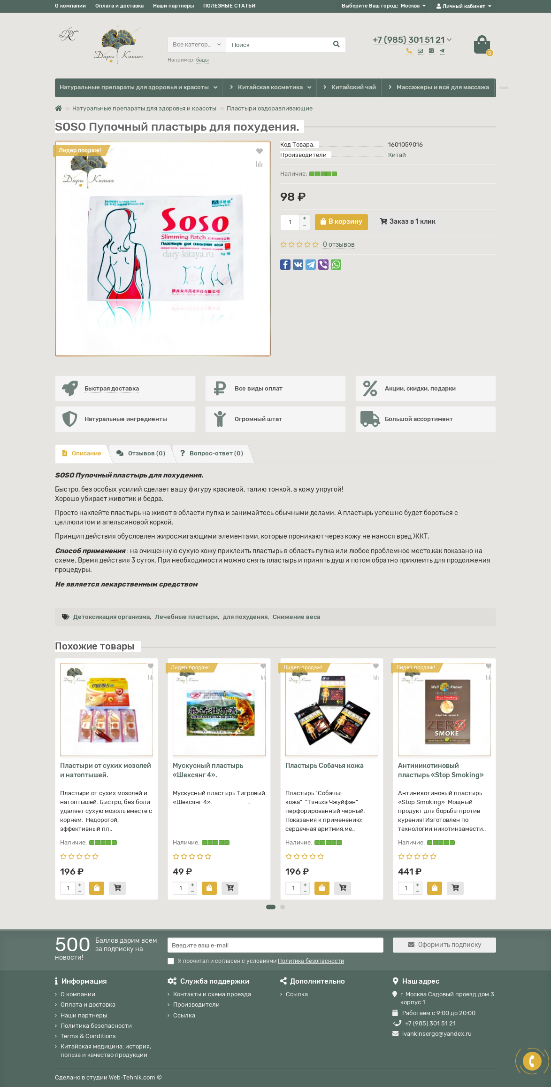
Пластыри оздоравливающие (270, 108)
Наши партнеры (173, 6)
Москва (410, 6)
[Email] (275, 945)
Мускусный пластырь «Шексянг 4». (208, 770)
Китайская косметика (265, 87)
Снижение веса (296, 616)
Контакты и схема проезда (212, 994)
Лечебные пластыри (186, 616)
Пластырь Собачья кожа (324, 766)
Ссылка (184, 1015)
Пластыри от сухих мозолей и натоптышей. (105, 770)
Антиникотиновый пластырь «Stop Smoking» (441, 770)
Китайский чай (348, 87)
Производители (196, 1004)
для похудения (245, 616)
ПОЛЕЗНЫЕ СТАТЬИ (229, 6)
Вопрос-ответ (211, 453)
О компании (70, 6)
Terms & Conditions (88, 1036)
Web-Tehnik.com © (135, 1077)
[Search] (286, 45)
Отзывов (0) (140, 453)
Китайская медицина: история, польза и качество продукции (106, 1050)
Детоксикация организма (111, 616)
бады (202, 60)
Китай (397, 154)
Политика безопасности (96, 1025)
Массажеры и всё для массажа (437, 87)
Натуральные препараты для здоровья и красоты (134, 87)
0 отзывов (339, 245)
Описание (81, 453)
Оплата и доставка (119, 6)
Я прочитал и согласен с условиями (256, 961)
